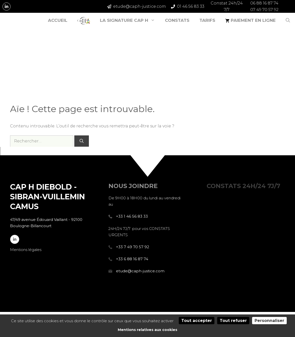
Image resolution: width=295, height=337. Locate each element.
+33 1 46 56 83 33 (132, 216)
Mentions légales (25, 249)
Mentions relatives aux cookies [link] (147, 329)
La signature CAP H (130, 20)
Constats (177, 20)
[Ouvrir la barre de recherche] (288, 20)
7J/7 (243, 186)
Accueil (57, 20)
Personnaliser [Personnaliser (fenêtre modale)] (269, 320)
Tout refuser (233, 320)
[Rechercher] (81, 141)
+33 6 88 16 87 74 (132, 259)
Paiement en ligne (250, 20)
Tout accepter (196, 320)
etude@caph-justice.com (140, 271)
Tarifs (207, 20)
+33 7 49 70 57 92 (132, 246)
